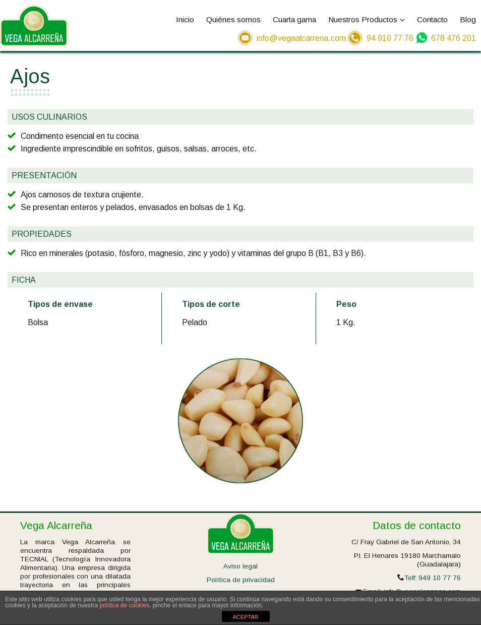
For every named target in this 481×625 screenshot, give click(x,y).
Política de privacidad (241, 580)
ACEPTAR (245, 617)
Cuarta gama (294, 19)
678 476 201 (453, 38)
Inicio (185, 19)
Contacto (432, 19)
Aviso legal (240, 566)
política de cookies (124, 605)
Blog (468, 19)
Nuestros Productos (366, 19)
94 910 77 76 (390, 38)
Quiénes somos (233, 19)
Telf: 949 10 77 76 (432, 578)
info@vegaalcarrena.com (301, 38)
